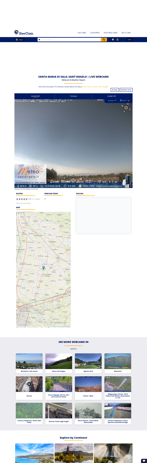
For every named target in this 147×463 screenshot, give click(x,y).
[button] (127, 100)
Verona (30, 392)
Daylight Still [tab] (110, 96)
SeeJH (129, 39)
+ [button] (18, 211)
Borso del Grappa (59, 368)
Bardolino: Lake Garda (30, 368)
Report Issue (126, 90)
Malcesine (116, 368)
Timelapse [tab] (73, 96)
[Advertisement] (73, 14)
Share (115, 90)
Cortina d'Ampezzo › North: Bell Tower (31, 417)
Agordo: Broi (87, 368)
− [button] (18, 214)
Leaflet (54, 323)
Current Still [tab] (36, 96)
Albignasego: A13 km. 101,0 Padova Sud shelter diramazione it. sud (116, 391)
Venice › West (88, 392)
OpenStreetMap (61, 323)
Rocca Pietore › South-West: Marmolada (88, 417)
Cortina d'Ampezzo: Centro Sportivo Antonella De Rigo (116, 417)
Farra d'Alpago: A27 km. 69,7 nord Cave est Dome (59, 392)
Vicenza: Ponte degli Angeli (59, 417)
